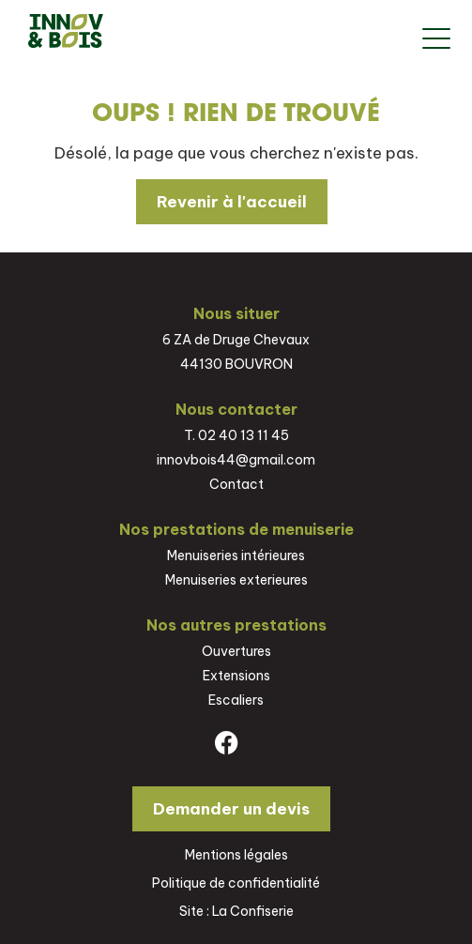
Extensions (236, 675)
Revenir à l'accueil (232, 201)
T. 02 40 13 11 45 (236, 435)
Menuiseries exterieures (236, 579)
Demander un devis (231, 809)
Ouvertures (236, 651)
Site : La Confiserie (236, 911)
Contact (236, 484)
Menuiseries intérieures (236, 555)
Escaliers (236, 700)
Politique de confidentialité (236, 883)
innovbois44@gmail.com (236, 459)
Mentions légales (236, 854)
